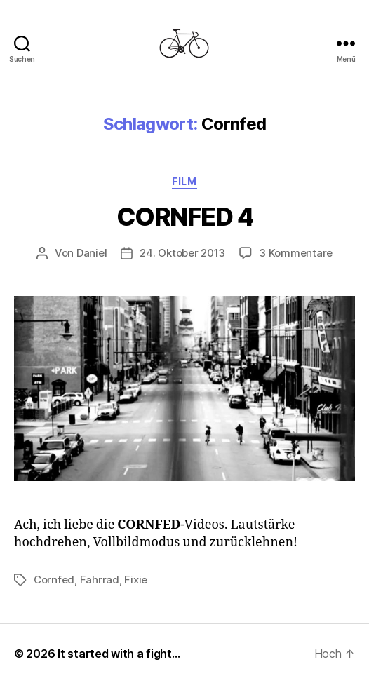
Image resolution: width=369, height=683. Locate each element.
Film (184, 181)
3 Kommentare (296, 252)
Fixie (135, 579)
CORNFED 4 (184, 216)
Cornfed (54, 579)
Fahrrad (99, 579)
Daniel (91, 252)
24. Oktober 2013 (182, 252)
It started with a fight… (119, 654)
